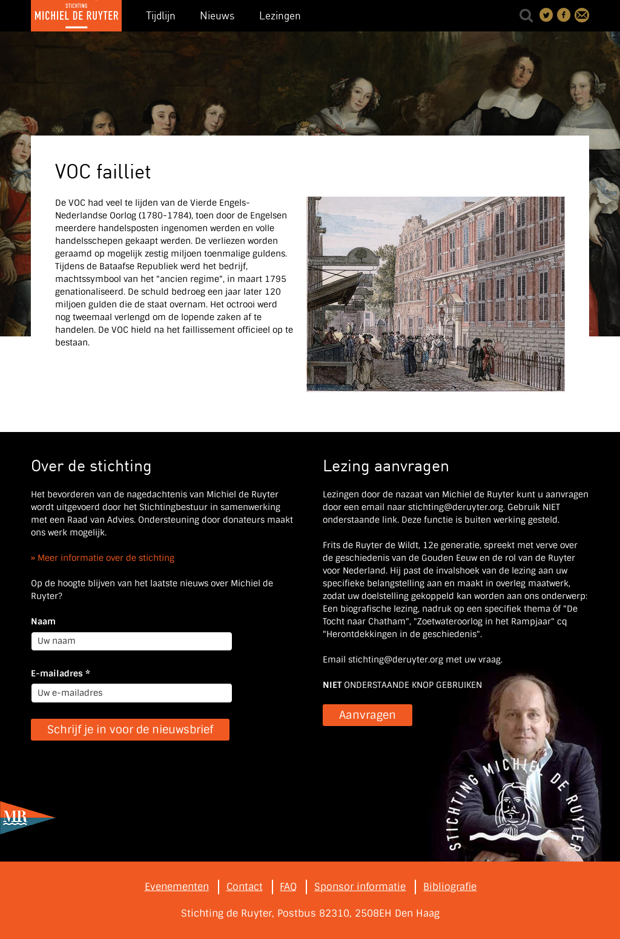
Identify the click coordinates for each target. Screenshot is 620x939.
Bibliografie (450, 886)
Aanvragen (367, 715)
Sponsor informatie (360, 886)
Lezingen (280, 15)
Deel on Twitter (546, 15)
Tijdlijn (161, 15)
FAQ (288, 886)
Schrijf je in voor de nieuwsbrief (130, 729)
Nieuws (217, 15)
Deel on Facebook (564, 15)
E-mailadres (60, 673)
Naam (43, 621)
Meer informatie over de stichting (106, 557)
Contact (582, 15)
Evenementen (177, 886)
